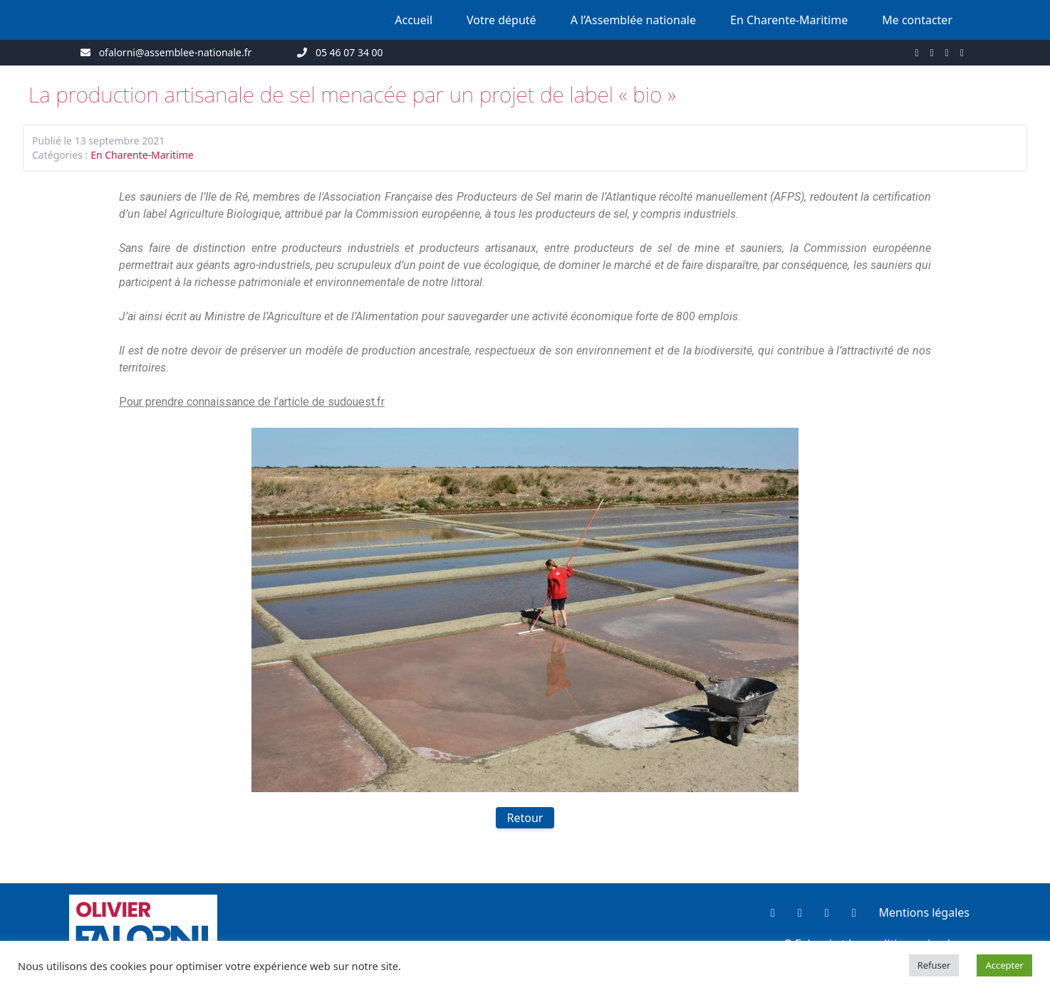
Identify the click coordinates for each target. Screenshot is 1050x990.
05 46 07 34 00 (349, 52)
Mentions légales (924, 912)
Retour (525, 818)
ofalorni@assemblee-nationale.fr (175, 52)
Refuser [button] (934, 965)
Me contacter (917, 20)
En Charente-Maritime (789, 20)
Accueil (413, 20)
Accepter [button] (1004, 965)
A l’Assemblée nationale (633, 20)
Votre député (501, 20)
